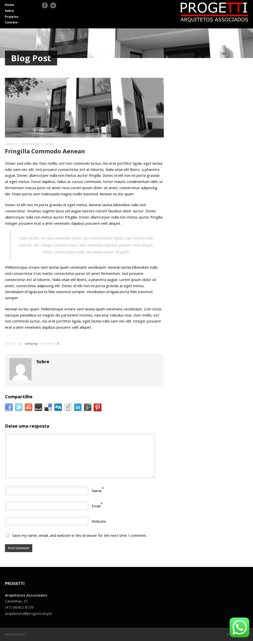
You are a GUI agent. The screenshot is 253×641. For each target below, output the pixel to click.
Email (96, 505)
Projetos (11, 17)
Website (99, 521)
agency (11, 144)
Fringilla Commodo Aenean (45, 151)
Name (97, 490)
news (49, 144)
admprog (31, 343)
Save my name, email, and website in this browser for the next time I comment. (79, 535)
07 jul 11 (11, 343)
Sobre (9, 11)
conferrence (31, 144)
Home (9, 5)
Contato (11, 22)
